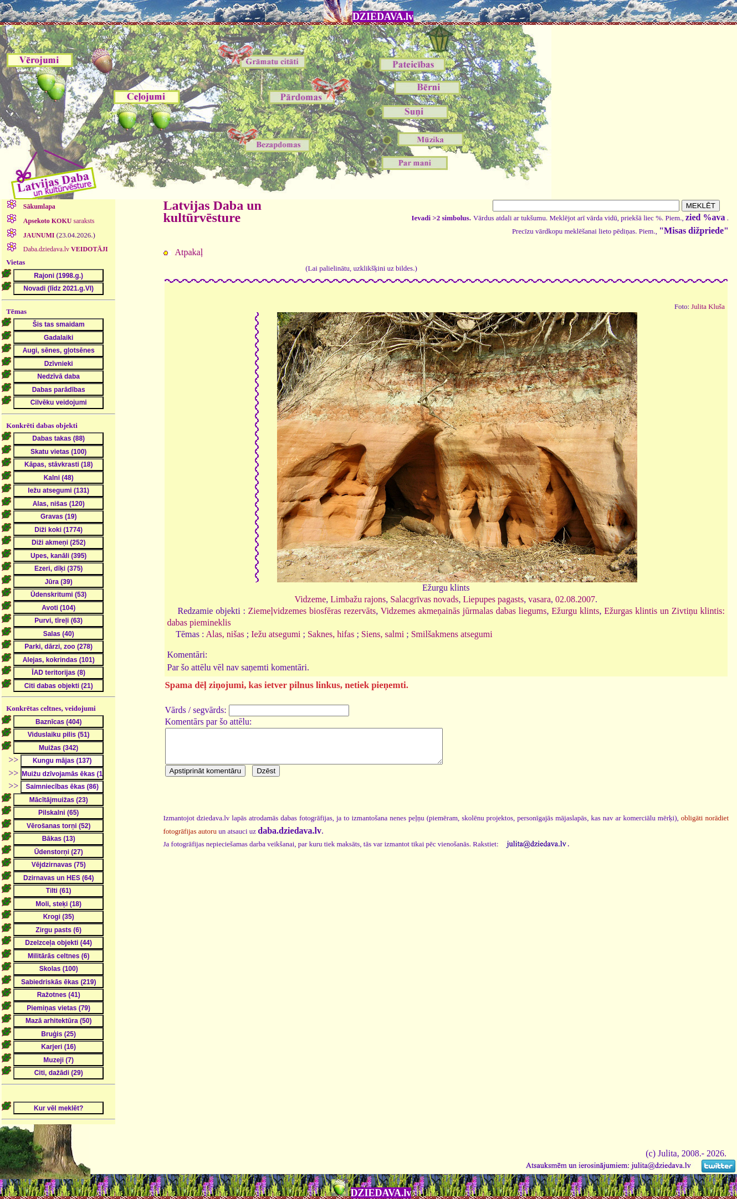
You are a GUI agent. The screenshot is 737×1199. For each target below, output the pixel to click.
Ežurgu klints (575, 611)
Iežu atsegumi (275, 634)
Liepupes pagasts (493, 599)
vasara (539, 599)
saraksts (58, 221)
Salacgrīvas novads (424, 599)
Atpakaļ (189, 252)
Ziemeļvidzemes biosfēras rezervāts (312, 611)
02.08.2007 (575, 599)
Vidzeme (310, 599)
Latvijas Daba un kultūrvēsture (212, 211)
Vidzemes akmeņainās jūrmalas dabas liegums (464, 611)
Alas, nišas (225, 634)
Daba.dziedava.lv (65, 249)
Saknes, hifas (331, 634)
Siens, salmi (382, 634)
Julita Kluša (708, 307)
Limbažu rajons (358, 599)
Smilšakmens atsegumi (452, 634)
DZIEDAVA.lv (382, 16)
